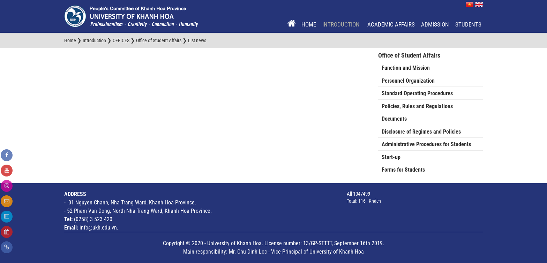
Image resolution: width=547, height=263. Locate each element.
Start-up (391, 157)
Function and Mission (406, 68)
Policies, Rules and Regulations (417, 106)
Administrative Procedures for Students (426, 144)
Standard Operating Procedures (417, 93)
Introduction (341, 24)
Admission (435, 24)
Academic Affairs (391, 24)
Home (308, 24)
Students (468, 24)
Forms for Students (403, 169)
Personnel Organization (408, 80)
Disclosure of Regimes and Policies (421, 131)
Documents (394, 118)
